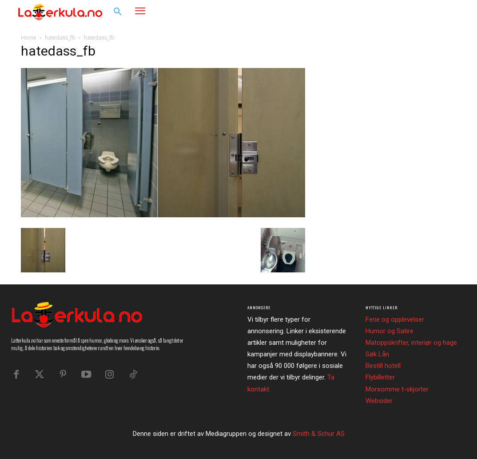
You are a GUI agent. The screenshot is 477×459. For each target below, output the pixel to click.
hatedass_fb (60, 37)
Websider (379, 401)
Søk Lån (377, 354)
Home (28, 37)
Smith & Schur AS (319, 434)
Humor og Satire (389, 331)
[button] (117, 12)
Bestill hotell (383, 366)
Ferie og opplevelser (395, 319)
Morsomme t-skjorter (397, 389)
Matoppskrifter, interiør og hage (411, 343)
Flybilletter (380, 377)
